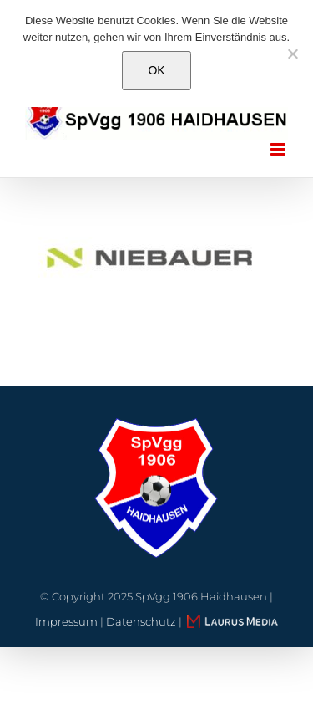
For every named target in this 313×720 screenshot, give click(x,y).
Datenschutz (141, 621)
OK (156, 70)
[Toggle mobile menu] (279, 149)
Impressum (66, 621)
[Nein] (292, 53)
